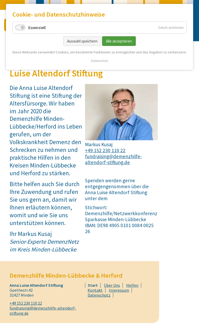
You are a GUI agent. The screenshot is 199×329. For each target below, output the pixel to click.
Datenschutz (99, 61)
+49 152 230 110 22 (105, 150)
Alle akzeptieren (119, 41)
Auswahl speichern (82, 41)
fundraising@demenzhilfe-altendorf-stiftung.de (113, 159)
